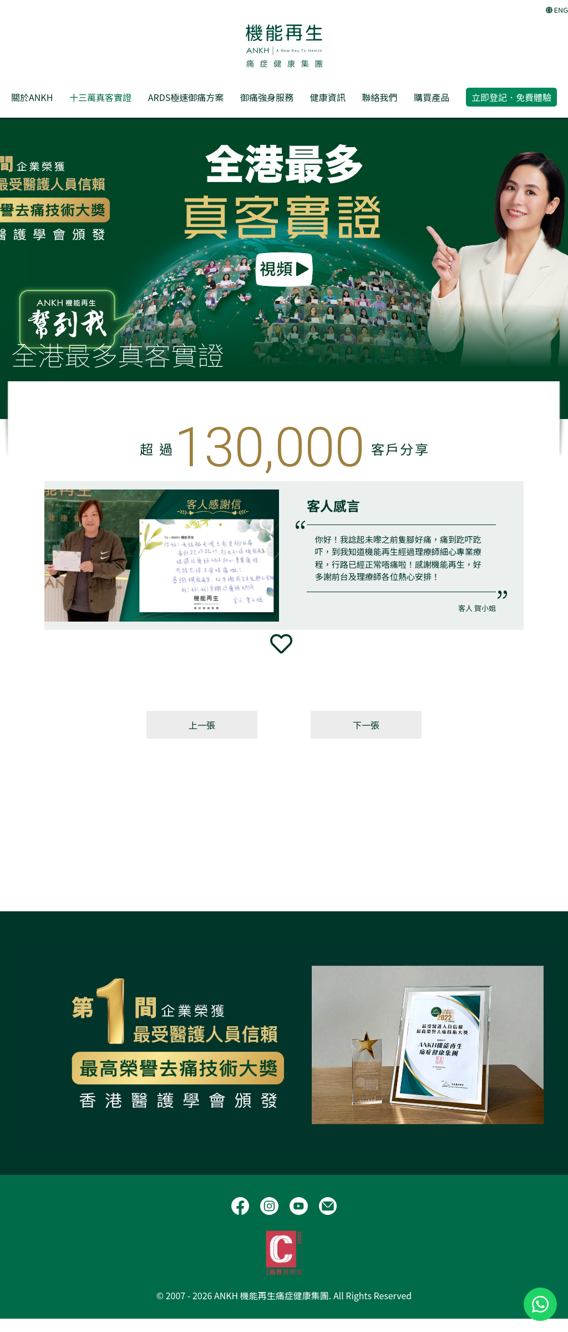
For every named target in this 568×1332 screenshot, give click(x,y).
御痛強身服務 (266, 97)
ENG (557, 9)
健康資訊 (328, 97)
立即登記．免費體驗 (511, 97)
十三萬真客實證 (100, 97)
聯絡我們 (379, 97)
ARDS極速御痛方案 (186, 97)
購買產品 (431, 97)
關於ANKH (32, 97)
